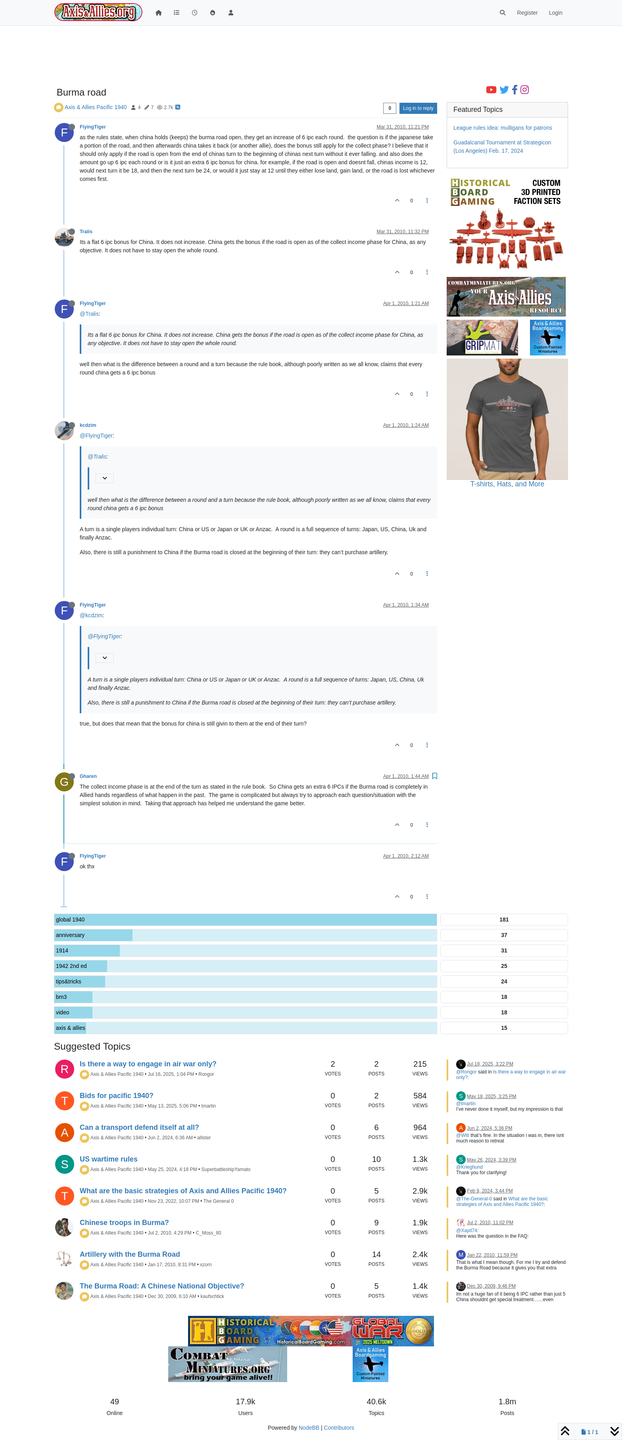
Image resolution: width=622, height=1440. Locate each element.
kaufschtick (212, 1296)
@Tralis (89, 314)
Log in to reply (418, 108)
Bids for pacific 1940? (117, 1096)
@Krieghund (469, 1167)
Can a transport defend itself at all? (139, 1127)
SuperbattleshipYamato (226, 1169)
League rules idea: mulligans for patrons (502, 128)
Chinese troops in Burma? (124, 1223)
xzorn (205, 1264)
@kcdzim (91, 615)
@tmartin (466, 1103)
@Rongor (466, 1072)
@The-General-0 (474, 1199)
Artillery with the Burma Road (130, 1254)
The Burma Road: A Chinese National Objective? (162, 1286)
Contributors (339, 1428)
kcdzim (88, 425)
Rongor (206, 1074)
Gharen (88, 776)
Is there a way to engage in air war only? (148, 1064)
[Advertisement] (280, 56)
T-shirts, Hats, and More (507, 484)
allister (204, 1137)
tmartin (209, 1106)
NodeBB (309, 1428)
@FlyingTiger (96, 435)
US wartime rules (109, 1159)
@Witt (462, 1135)
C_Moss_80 (208, 1233)
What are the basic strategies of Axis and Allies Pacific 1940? (183, 1191)
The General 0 (218, 1201)
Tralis (86, 231)
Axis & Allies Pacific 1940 (96, 107)
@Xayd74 (466, 1230)
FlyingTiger (93, 127)
